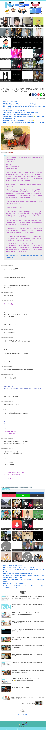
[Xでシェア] (30, 94)
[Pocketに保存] (38, 94)
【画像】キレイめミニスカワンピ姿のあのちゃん (14, 583)
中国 (6, 487)
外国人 (9, 487)
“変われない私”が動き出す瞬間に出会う (12, 101)
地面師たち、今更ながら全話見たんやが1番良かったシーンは (17, 573)
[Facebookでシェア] (33, 94)
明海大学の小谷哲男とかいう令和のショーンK (14, 110)
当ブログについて (23, 726)
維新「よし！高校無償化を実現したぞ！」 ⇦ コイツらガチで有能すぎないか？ (22, 104)
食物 (30, 487)
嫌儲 (2, 487)
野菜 (20, 487)
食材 (27, 487)
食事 (23, 487)
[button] (44, 94)
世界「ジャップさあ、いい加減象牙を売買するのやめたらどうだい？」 (20, 114)
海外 (13, 487)
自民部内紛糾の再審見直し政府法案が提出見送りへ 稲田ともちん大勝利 (20, 112)
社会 (17, 487)
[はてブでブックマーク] (35, 94)
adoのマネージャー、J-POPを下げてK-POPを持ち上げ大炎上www (19, 567)
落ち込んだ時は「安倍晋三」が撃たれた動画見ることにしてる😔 (18, 120)
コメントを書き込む (24, 714)
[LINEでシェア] (41, 94)
